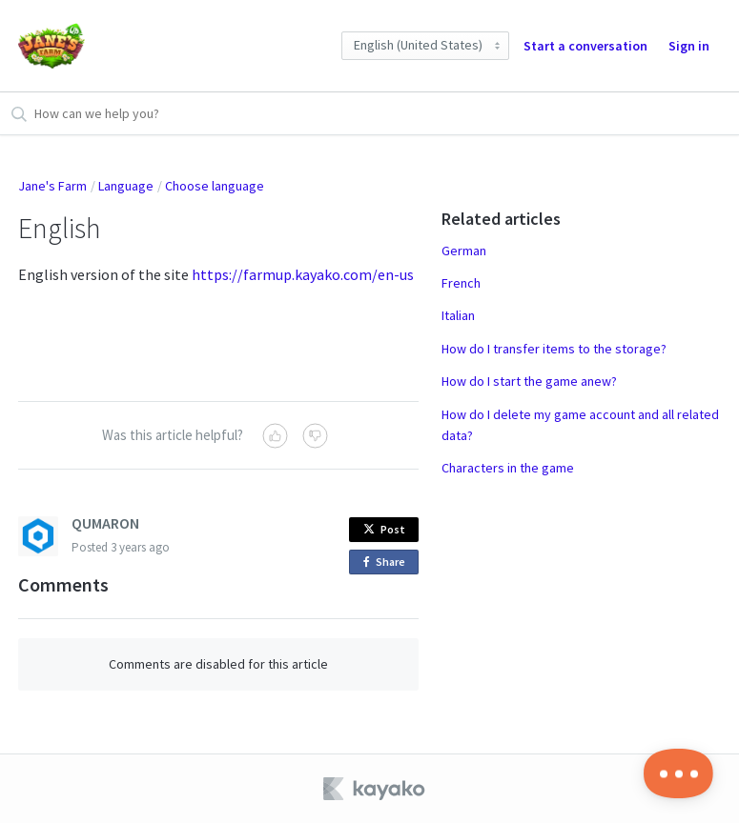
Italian (458, 315)
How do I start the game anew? (529, 381)
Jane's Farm (52, 185)
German (463, 250)
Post (384, 529)
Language (126, 185)
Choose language (214, 185)
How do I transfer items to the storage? (554, 348)
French (461, 282)
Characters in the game (507, 467)
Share (387, 562)
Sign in (688, 45)
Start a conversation (585, 45)
